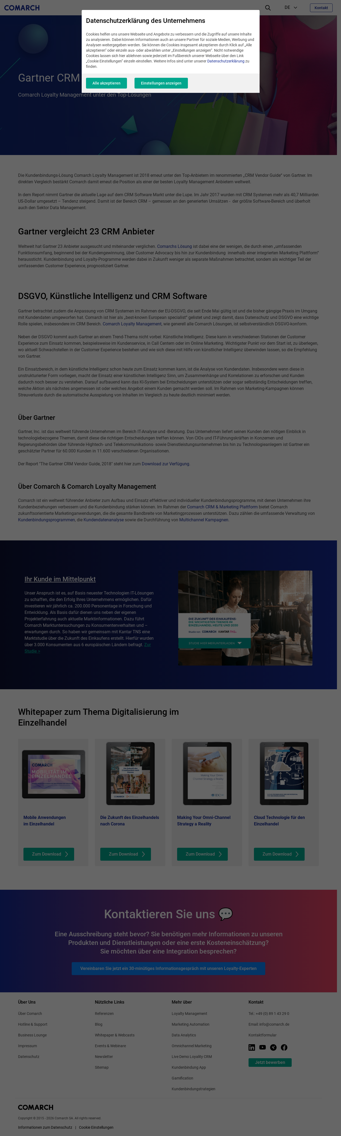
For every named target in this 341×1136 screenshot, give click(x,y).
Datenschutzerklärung (225, 61)
